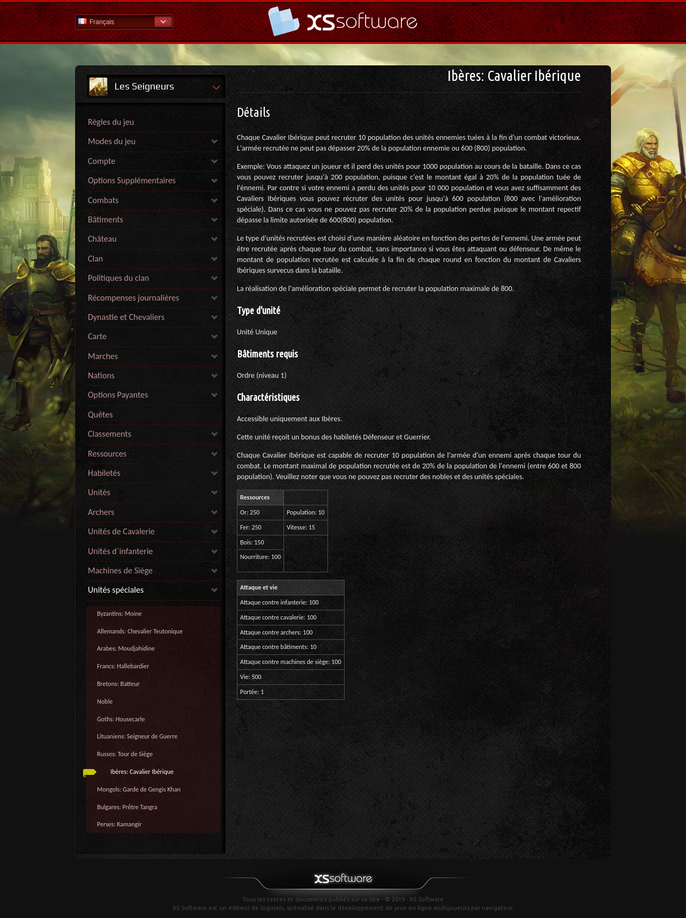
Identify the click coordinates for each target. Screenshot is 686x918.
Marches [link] (103, 356)
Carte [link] (97, 336)
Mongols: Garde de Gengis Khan (139, 789)
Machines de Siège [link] (120, 570)
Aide (343, 21)
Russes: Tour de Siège (125, 754)
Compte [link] (101, 161)
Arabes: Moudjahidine (126, 648)
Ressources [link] (107, 454)
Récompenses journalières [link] (133, 298)
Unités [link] (99, 492)
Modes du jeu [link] (112, 141)
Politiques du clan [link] (118, 278)
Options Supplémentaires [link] (132, 180)
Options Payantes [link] (118, 395)
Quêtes (100, 414)
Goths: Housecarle (121, 719)
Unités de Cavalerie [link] (121, 531)
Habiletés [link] (104, 473)
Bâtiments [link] (105, 219)
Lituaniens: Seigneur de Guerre (137, 736)
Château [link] (102, 239)
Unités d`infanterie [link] (120, 551)
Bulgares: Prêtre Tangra (127, 807)
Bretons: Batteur (118, 684)
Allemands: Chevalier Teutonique (140, 631)
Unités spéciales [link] (116, 590)
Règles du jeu (111, 122)
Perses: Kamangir (119, 824)
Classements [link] (109, 434)
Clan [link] (95, 258)
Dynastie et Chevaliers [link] (126, 317)
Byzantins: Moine (119, 613)
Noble (105, 701)
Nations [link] (101, 375)
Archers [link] (101, 512)
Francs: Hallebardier (123, 666)
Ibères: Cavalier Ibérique (142, 771)
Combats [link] (103, 200)
